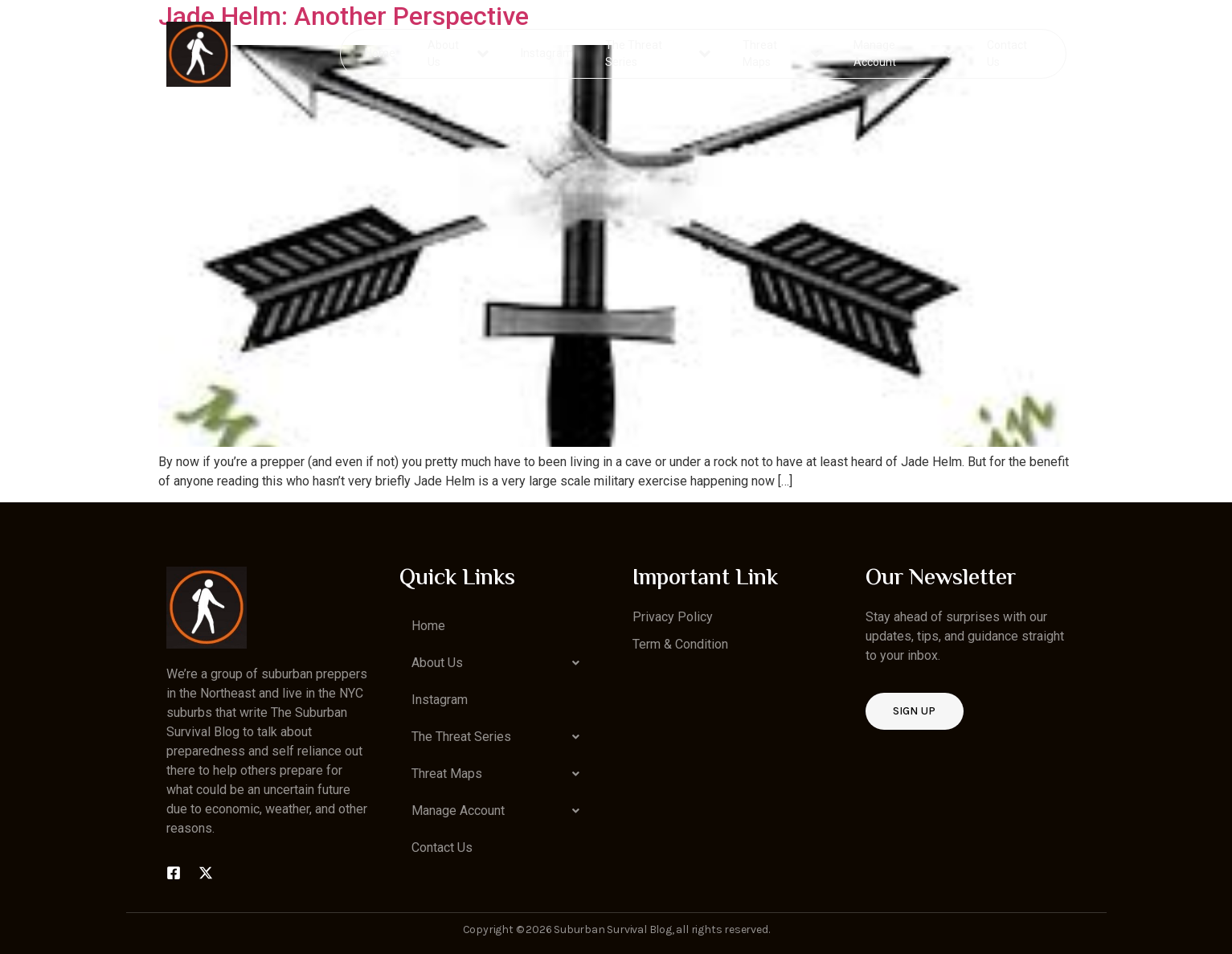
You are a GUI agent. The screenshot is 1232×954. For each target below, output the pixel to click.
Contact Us (1006, 53)
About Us (458, 53)
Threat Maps (782, 53)
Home (381, 53)
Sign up (914, 711)
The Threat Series (658, 53)
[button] (499, 663)
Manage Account (903, 53)
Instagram (548, 53)
